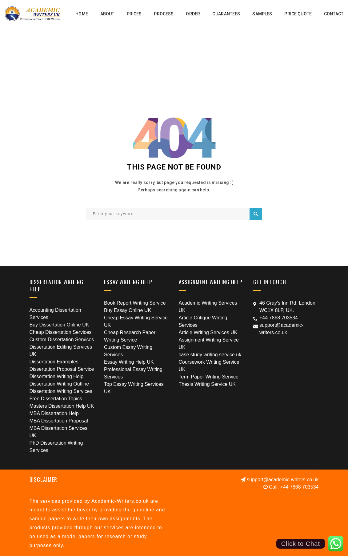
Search (256, 214)
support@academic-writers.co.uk (280, 479)
